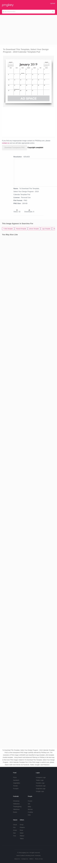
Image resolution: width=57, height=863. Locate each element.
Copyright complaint (35, 147)
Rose (21, 830)
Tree (14, 836)
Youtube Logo (40, 783)
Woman (30, 809)
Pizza (15, 777)
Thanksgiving (17, 806)
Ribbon (22, 836)
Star (14, 833)
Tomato (15, 786)
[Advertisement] (28, 30)
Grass (15, 830)
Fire (14, 827)
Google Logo (40, 791)
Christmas (16, 801)
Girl (29, 804)
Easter (15, 812)
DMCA (31, 859)
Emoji (21, 824)
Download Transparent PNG (15, 147)
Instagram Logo (41, 777)
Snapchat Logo (40, 788)
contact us (5, 143)
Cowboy (30, 812)
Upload (52, 3)
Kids (29, 815)
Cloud (15, 824)
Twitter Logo (39, 780)
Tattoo (22, 838)
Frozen (30, 801)
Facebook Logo (41, 786)
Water (21, 833)
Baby (29, 806)
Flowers (22, 827)
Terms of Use (39, 859)
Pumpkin (16, 788)
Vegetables (16, 783)
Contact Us (24, 859)
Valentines (16, 809)
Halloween (16, 804)
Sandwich (16, 780)
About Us (17, 859)
